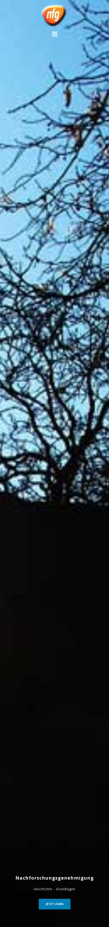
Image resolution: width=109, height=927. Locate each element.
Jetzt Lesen (54, 904)
